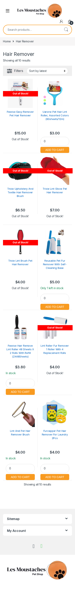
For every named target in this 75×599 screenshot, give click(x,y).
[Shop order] (47, 71)
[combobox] (31, 29)
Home (7, 41)
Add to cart (54, 149)
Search (66, 29)
